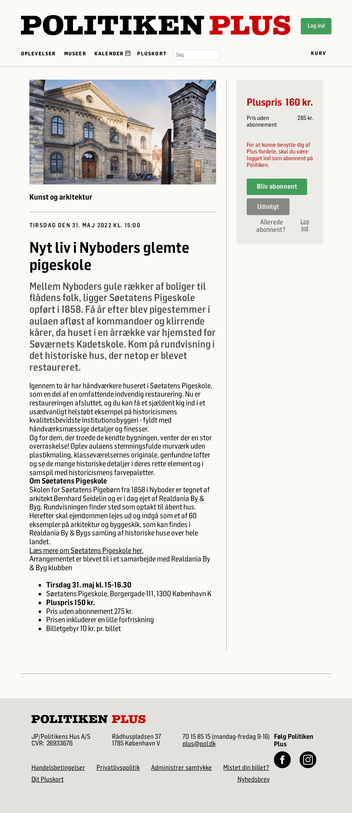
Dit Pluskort (47, 779)
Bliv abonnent (277, 186)
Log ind (316, 25)
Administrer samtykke (181, 767)
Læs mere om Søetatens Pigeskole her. (86, 550)
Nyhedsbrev (253, 779)
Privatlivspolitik (118, 767)
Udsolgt (268, 206)
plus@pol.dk (199, 744)
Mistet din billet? (246, 767)
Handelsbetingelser (58, 767)
